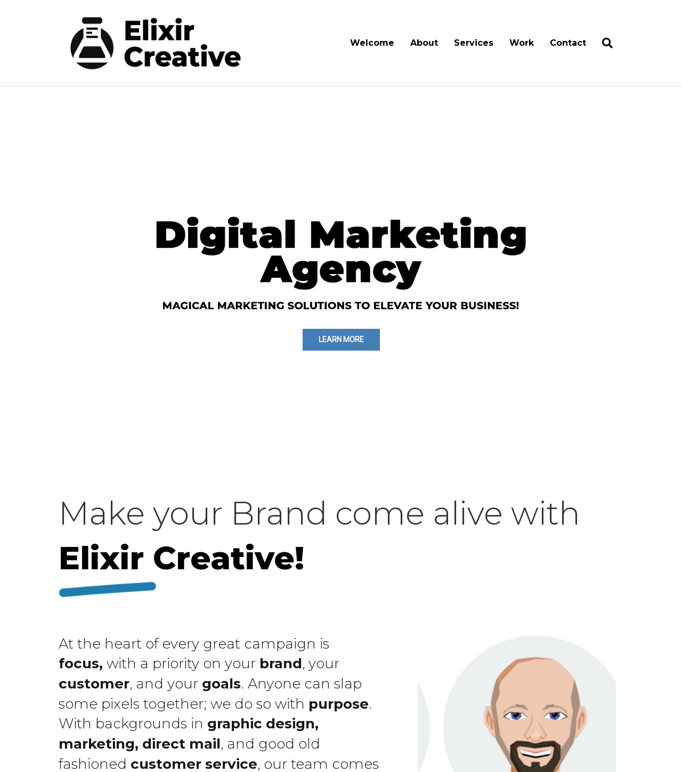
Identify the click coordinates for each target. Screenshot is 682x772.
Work (521, 43)
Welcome (372, 43)
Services (473, 43)
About (424, 43)
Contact (568, 43)
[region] (341, 273)
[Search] (603, 43)
